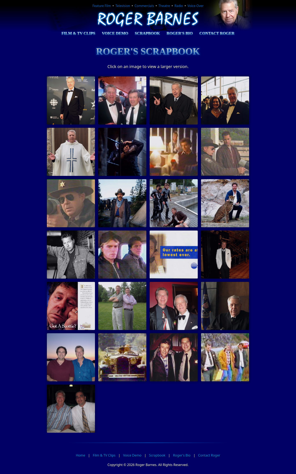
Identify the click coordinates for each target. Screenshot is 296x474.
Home (80, 455)
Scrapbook (147, 33)
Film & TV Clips (78, 33)
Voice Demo (115, 33)
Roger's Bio (179, 33)
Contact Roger (217, 33)
